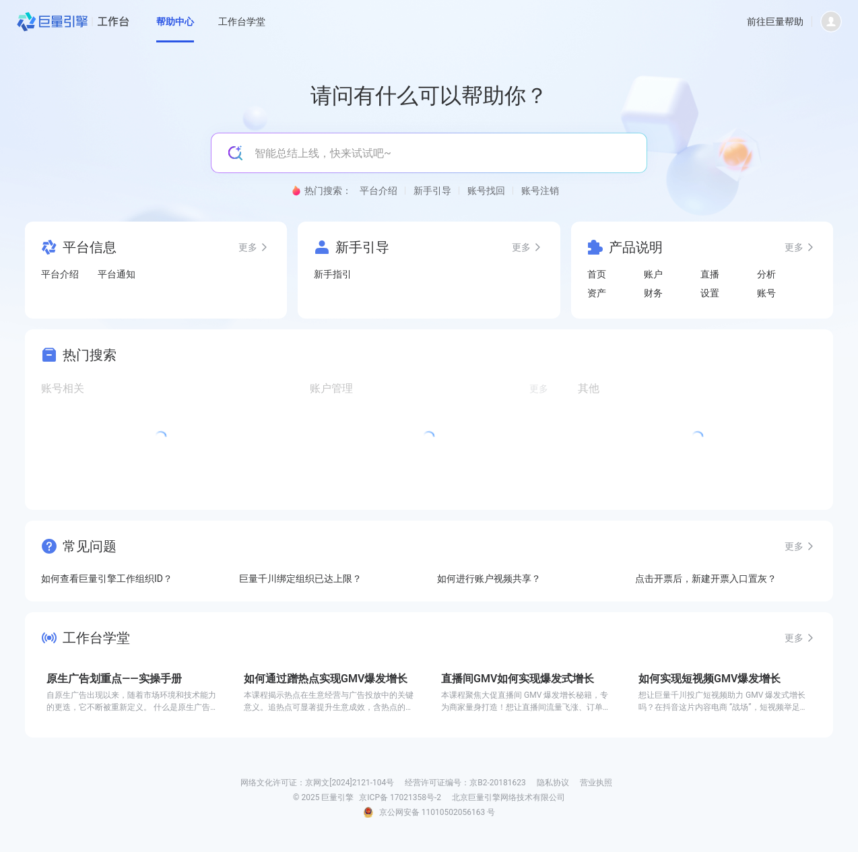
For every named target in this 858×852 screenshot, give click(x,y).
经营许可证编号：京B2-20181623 (465, 782)
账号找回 (486, 190)
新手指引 (333, 274)
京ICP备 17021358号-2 (400, 797)
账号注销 (540, 190)
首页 (596, 274)
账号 (766, 293)
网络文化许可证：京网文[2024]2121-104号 (317, 782)
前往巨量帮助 (775, 21)
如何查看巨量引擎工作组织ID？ (106, 578)
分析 (766, 274)
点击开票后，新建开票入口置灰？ (706, 578)
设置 (709, 293)
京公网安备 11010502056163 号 (437, 812)
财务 (653, 293)
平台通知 (116, 274)
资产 (596, 293)
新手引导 (432, 190)
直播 (709, 274)
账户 (653, 274)
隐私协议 (553, 782)
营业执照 (596, 782)
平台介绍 (378, 190)
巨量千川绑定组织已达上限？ (300, 578)
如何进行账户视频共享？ (489, 578)
